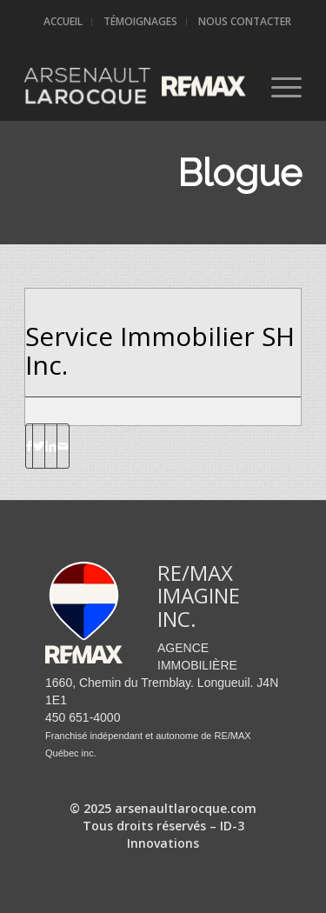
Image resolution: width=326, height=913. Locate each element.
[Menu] (278, 86)
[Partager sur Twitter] (38, 446)
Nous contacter (244, 21)
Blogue (239, 173)
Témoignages (140, 21)
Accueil (63, 21)
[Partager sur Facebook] (29, 446)
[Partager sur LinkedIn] (51, 446)
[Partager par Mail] (63, 446)
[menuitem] (63, 21)
